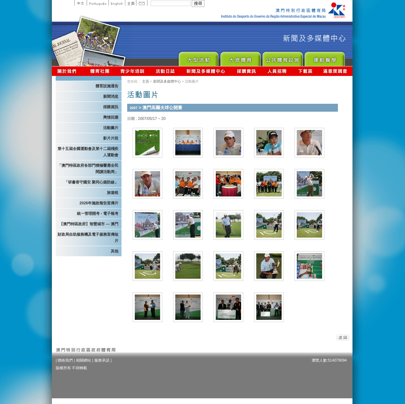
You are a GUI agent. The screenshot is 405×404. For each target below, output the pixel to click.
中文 (80, 3)
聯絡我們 (65, 360)
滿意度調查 (335, 71)
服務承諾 (101, 360)
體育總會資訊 (100, 71)
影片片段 (110, 138)
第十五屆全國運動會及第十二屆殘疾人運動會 (88, 151)
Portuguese (98, 3)
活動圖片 (110, 128)
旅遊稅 (112, 192)
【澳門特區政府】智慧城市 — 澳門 (88, 224)
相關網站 (83, 360)
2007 (133, 108)
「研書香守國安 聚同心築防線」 (91, 182)
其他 (114, 251)
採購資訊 (246, 71)
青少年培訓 (132, 71)
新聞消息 (110, 96)
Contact (141, 3)
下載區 (305, 71)
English (117, 3)
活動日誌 (166, 71)
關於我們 (68, 71)
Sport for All (240, 57)
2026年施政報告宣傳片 (98, 203)
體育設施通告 (107, 86)
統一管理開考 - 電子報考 (97, 213)
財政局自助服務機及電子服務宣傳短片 (88, 237)
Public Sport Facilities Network (282, 57)
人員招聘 (277, 71)
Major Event (198, 57)
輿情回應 (110, 117)
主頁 (130, 3)
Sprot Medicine (324, 57)
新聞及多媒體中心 (206, 71)
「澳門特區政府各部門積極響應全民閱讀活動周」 (88, 168)
